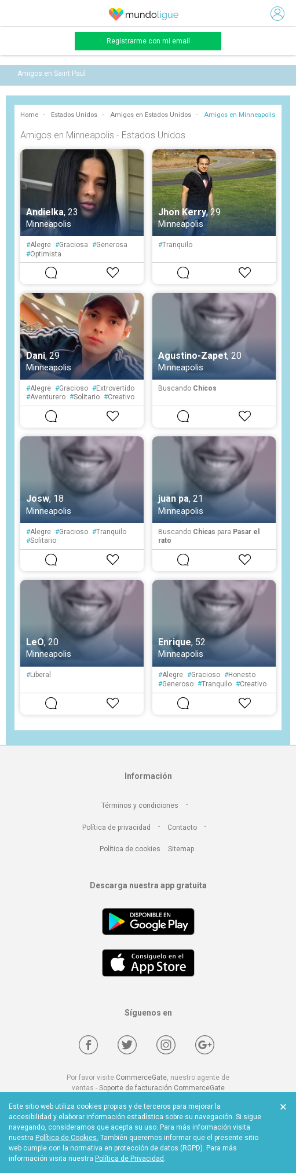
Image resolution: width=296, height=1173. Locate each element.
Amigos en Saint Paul (51, 73)
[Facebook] (88, 1044)
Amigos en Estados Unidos (150, 115)
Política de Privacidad (129, 1158)
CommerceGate (141, 1077)
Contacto (182, 827)
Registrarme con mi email (148, 41)
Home (29, 115)
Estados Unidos (74, 115)
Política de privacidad (116, 827)
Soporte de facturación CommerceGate (162, 1088)
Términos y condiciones (139, 805)
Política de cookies (130, 849)
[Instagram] (166, 1044)
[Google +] (204, 1044)
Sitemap (181, 849)
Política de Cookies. (66, 1138)
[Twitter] (127, 1044)
